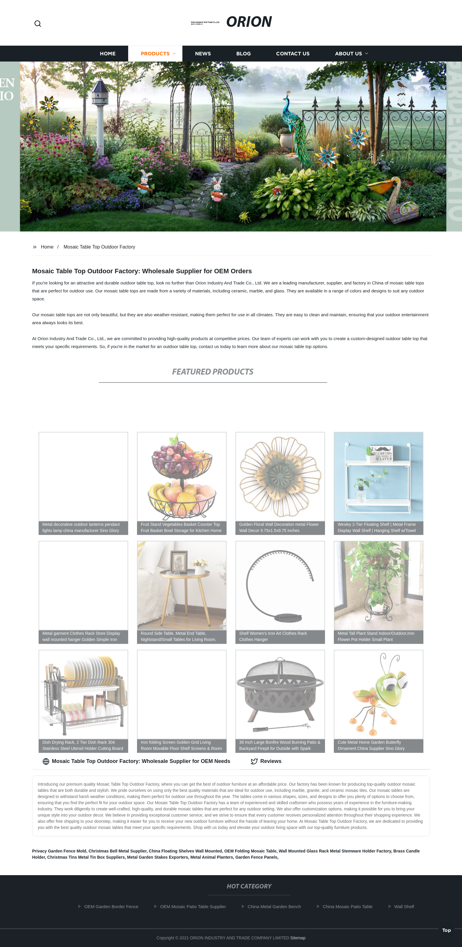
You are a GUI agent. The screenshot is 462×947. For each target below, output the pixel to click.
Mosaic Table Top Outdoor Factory (99, 246)
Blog (243, 55)
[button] (37, 24)
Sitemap (297, 938)
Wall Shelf (407, 906)
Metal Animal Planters (211, 857)
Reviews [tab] (266, 761)
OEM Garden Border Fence (114, 906)
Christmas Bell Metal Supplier (117, 851)
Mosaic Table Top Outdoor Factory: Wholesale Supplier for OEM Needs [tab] (136, 761)
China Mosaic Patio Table (350, 906)
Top (446, 929)
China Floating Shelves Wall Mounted (185, 851)
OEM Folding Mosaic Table (250, 851)
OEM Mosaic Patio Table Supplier (196, 906)
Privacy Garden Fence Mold (59, 851)
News (203, 55)
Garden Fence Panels (256, 857)
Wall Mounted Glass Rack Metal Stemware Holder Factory (335, 851)
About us (348, 55)
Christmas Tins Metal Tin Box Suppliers (86, 857)
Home (108, 55)
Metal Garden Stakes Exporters (157, 857)
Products (155, 55)
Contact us (293, 55)
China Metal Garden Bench (277, 906)
